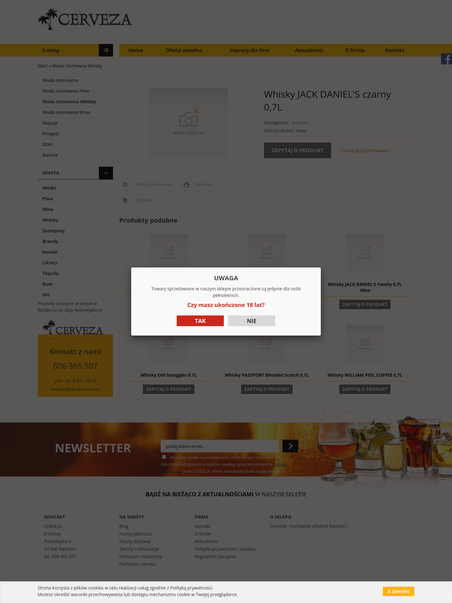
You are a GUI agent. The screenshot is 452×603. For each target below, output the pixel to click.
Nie (251, 321)
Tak (200, 321)
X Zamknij (399, 591)
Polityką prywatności (191, 588)
